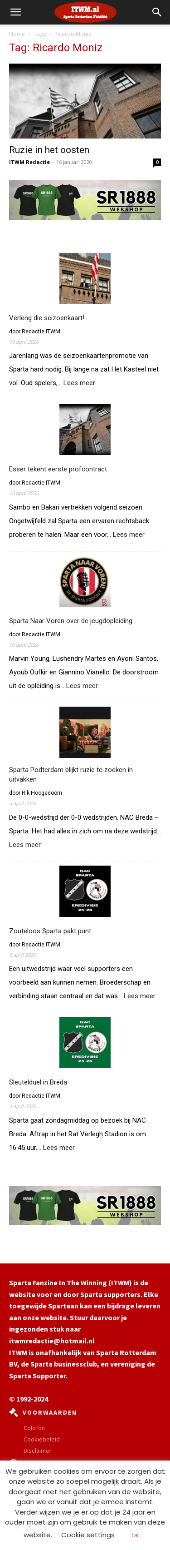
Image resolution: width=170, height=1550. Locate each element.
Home (17, 34)
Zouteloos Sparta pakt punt (50, 931)
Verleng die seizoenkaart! (46, 318)
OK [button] (135, 1535)
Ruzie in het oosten (49, 149)
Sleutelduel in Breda (38, 1082)
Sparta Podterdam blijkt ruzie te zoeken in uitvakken (71, 774)
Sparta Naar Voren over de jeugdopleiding (70, 621)
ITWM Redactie (29, 161)
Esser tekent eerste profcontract (58, 469)
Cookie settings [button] (88, 1535)
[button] (157, 12)
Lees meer (79, 383)
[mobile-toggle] (15, 12)
